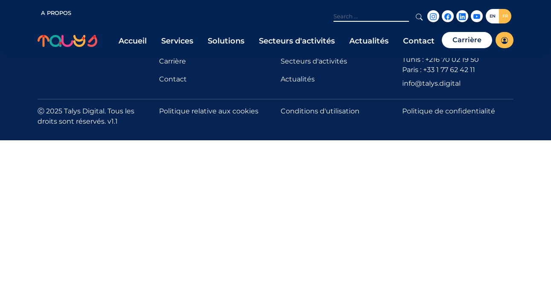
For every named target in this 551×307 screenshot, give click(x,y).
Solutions (226, 41)
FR (505, 16)
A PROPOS (56, 12)
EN (493, 16)
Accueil (133, 41)
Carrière (466, 40)
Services (177, 41)
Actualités (369, 41)
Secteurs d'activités (297, 41)
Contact (419, 41)
